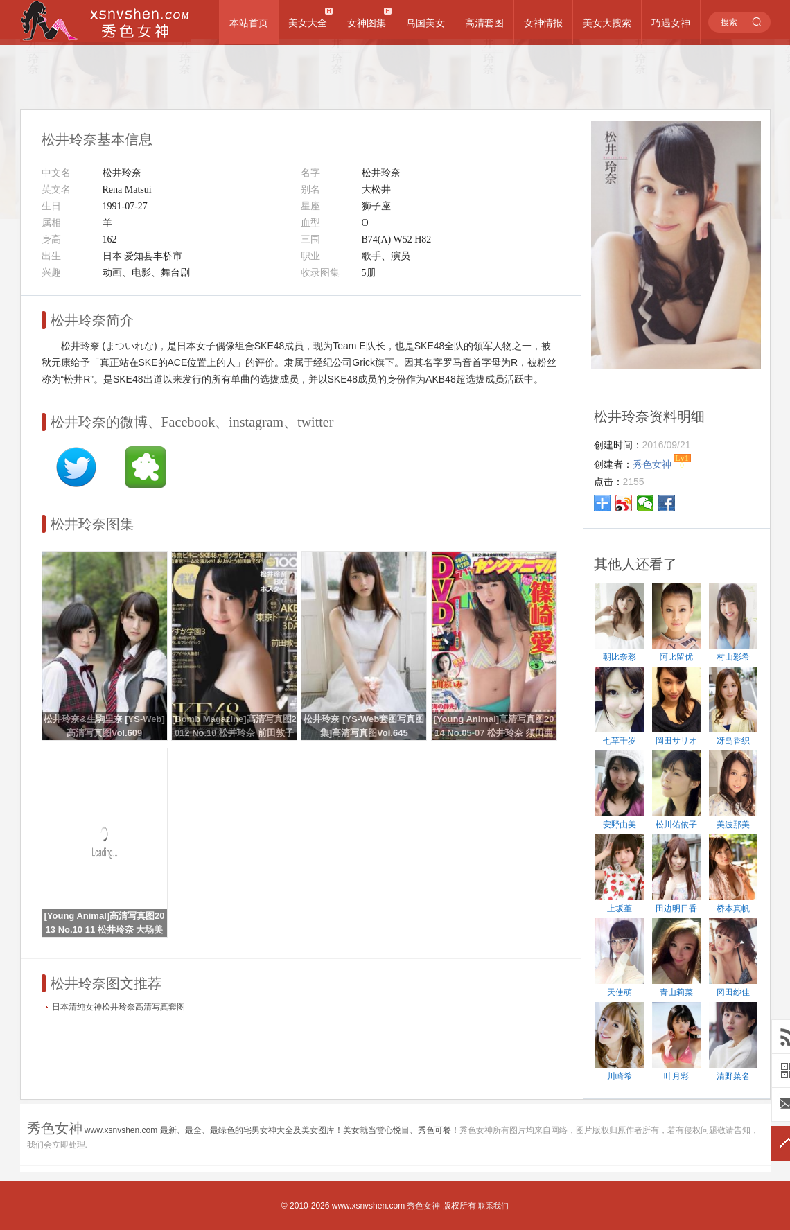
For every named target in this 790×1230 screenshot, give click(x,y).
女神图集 (366, 22)
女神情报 (543, 22)
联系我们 (493, 1206)
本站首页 (248, 22)
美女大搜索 (607, 22)
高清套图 (484, 22)
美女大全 (307, 22)
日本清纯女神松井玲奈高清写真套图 (118, 1007)
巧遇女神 (670, 22)
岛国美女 (425, 22)
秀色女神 (423, 1206)
